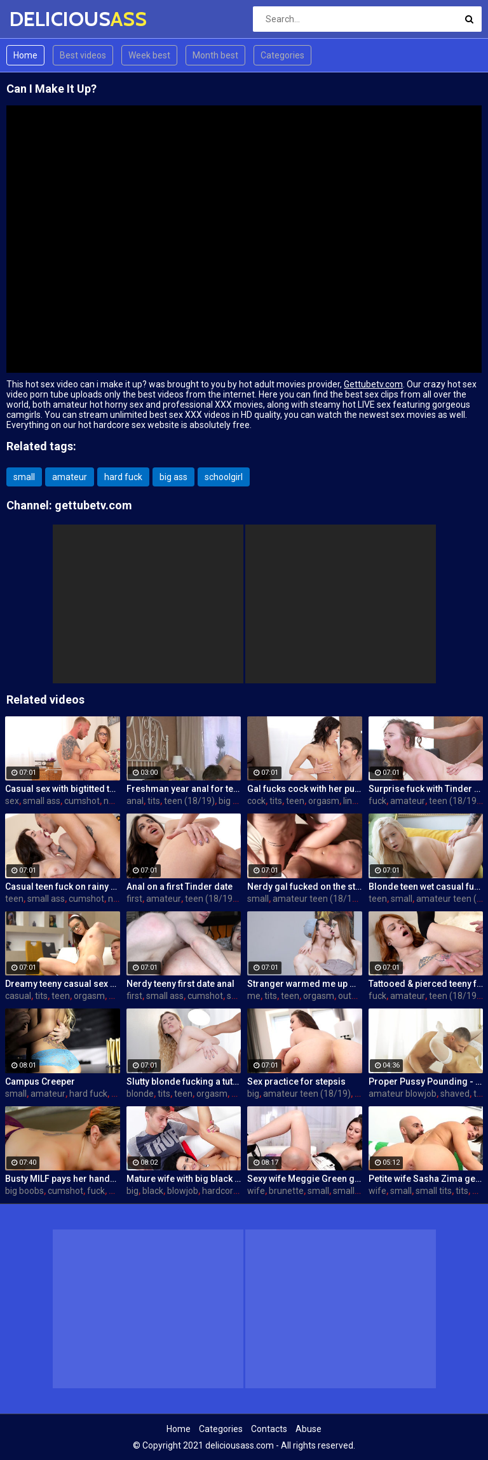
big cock (235, 801)
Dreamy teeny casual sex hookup (62, 984)
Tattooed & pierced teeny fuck (426, 984)
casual (18, 996)
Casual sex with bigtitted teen (62, 789)
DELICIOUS (43, 18)
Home (25, 55)
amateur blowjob (403, 1093)
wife (256, 1191)
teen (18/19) (189, 801)
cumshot (82, 801)
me (254, 996)
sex (12, 801)
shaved (455, 1093)
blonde (140, 1093)
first (134, 899)
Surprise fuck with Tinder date (426, 789)
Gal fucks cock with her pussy (304, 789)
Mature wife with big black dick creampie (183, 1179)
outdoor (354, 996)
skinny (239, 996)
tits (153, 801)
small (24, 477)
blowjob (182, 1191)
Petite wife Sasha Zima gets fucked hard (426, 1179)
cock (256, 801)
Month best (215, 55)
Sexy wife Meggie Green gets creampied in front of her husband (304, 1179)
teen (295, 801)
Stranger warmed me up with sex (304, 984)
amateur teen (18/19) (316, 899)
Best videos (83, 55)
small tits (351, 1191)
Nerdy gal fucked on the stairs (304, 886)
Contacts (269, 1429)
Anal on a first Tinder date (179, 886)
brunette (286, 1191)
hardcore (220, 1191)
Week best (149, 55)
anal (135, 801)
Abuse (308, 1429)
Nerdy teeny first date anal (180, 984)
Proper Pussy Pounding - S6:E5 (426, 1081)
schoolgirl (224, 477)
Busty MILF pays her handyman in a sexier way (62, 1179)
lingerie (357, 801)
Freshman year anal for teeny (183, 789)
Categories (282, 55)
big (253, 1093)
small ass (41, 801)
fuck (377, 801)
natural (118, 801)
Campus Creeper (40, 1081)
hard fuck (123, 477)
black (152, 1191)
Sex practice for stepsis (296, 1081)
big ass (173, 477)
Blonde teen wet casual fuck (426, 886)
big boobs (24, 1191)
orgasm (323, 801)
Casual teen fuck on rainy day (62, 886)
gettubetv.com (93, 505)
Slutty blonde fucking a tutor (183, 1081)
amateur (69, 477)
